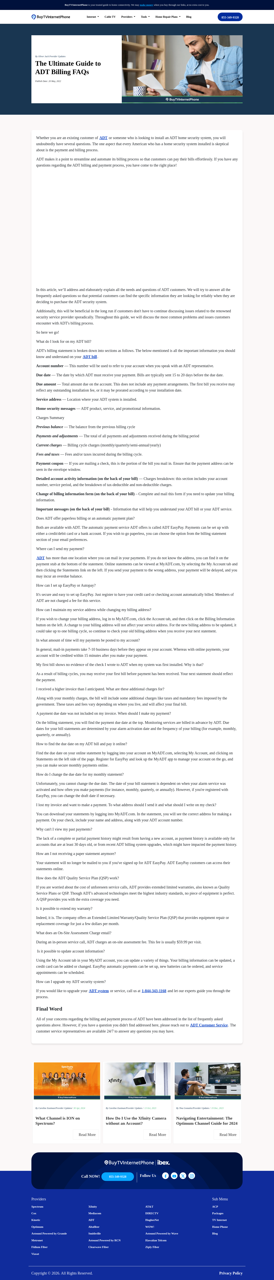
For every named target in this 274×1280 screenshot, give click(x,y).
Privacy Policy (231, 1273)
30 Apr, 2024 (79, 1108)
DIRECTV (152, 1213)
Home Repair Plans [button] (166, 16)
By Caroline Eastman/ (45, 1108)
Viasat (35, 1253)
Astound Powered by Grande (49, 1233)
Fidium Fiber (39, 1247)
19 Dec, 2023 (217, 1108)
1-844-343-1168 (154, 991)
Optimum (37, 1226)
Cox (33, 1213)
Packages (217, 1213)
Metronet (37, 1240)
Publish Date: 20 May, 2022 (48, 81)
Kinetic (35, 1220)
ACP (215, 1206)
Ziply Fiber (152, 1247)
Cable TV (110, 16)
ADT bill (90, 357)
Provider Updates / (134, 1108)
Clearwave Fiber (98, 1247)
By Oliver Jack (42, 56)
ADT (103, 138)
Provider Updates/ (64, 1108)
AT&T (149, 1206)
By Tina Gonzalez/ (184, 1108)
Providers (127, 16)
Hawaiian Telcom (155, 1240)
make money (146, 4)
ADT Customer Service (209, 1025)
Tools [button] (144, 16)
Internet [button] (92, 16)
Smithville (94, 1233)
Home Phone (220, 1226)
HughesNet (152, 1220)
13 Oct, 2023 (150, 1108)
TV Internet (219, 1220)
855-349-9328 (230, 17)
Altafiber (93, 1226)
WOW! (149, 1226)
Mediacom (94, 1213)
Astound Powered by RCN (104, 1240)
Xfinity (92, 1206)
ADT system (99, 991)
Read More (88, 1135)
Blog (188, 16)
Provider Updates (57, 56)
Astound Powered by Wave (161, 1233)
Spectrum (37, 1206)
